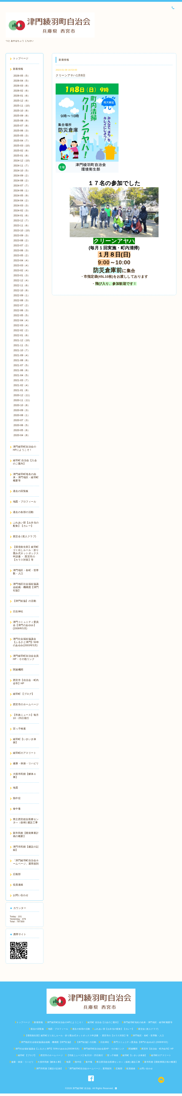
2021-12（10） (22, 340)
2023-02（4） (22, 270)
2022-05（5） (22, 315)
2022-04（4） (22, 320)
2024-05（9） (22, 195)
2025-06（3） (22, 130)
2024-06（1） (22, 190)
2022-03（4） (22, 325)
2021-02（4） (22, 385)
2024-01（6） (22, 215)
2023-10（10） (22, 230)
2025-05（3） (22, 135)
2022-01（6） (22, 335)
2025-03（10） (22, 145)
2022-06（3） (22, 310)
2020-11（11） (22, 400)
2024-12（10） (22, 160)
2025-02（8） (22, 150)
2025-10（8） (22, 110)
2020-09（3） (22, 410)
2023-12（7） (22, 220)
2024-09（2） (22, 175)
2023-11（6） (22, 225)
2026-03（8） (22, 85)
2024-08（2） (22, 180)
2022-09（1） (22, 295)
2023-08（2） (22, 240)
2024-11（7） (22, 165)
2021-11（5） (22, 345)
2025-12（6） (22, 100)
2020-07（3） (22, 420)
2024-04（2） (22, 200)
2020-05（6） (22, 430)
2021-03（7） (22, 380)
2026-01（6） (22, 95)
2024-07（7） (22, 185)
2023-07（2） (22, 245)
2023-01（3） (22, 275)
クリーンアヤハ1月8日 (70, 75)
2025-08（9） (22, 120)
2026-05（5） (22, 75)
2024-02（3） (22, 210)
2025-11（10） (22, 105)
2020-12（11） (22, 395)
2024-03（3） (22, 205)
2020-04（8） (22, 435)
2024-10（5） (22, 170)
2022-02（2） (22, 330)
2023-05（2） (22, 255)
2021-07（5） (22, 365)
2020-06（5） (22, 425)
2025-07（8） (22, 125)
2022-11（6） (22, 285)
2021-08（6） (22, 360)
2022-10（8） (22, 290)
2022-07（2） (22, 305)
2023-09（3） (22, 235)
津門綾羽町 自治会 (82, 1088)
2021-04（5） (22, 375)
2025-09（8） (22, 115)
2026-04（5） (22, 80)
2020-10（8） (22, 405)
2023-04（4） (22, 260)
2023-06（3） (22, 250)
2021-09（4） (22, 355)
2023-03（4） (22, 265)
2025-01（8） (22, 155)
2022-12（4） (22, 280)
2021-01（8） (22, 390)
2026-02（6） (22, 90)
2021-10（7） (22, 350)
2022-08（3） (22, 300)
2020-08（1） (22, 415)
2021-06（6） (22, 370)
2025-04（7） (22, 140)
